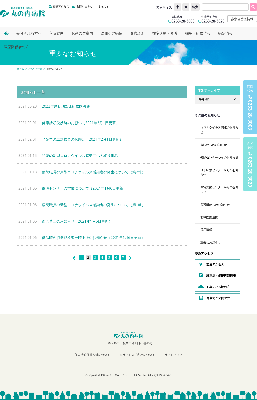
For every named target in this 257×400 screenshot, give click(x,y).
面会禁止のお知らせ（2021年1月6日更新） (77, 221)
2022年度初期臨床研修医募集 (66, 106)
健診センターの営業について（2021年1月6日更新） (84, 188)
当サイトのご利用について (137, 355)
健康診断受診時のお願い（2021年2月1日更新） (80, 122)
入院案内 (56, 33)
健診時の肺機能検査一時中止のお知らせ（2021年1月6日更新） (93, 237)
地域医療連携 (209, 217)
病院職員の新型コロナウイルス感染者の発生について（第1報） (93, 204)
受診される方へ (29, 33)
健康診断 (137, 33)
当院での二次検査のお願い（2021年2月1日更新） (82, 139)
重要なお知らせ (210, 242)
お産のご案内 (82, 33)
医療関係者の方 (16, 47)
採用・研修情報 (197, 33)
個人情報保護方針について (92, 355)
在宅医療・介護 (165, 33)
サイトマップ (173, 355)
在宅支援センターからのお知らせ (219, 189)
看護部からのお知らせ (215, 204)
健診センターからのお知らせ (219, 157)
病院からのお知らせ (213, 145)
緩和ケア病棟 (111, 33)
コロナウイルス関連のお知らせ (219, 129)
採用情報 (206, 230)
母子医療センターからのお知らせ (219, 172)
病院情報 (225, 33)
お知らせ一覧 (35, 69)
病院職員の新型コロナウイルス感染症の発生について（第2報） (93, 171)
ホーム (20, 69)
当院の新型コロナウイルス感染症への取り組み (80, 155)
